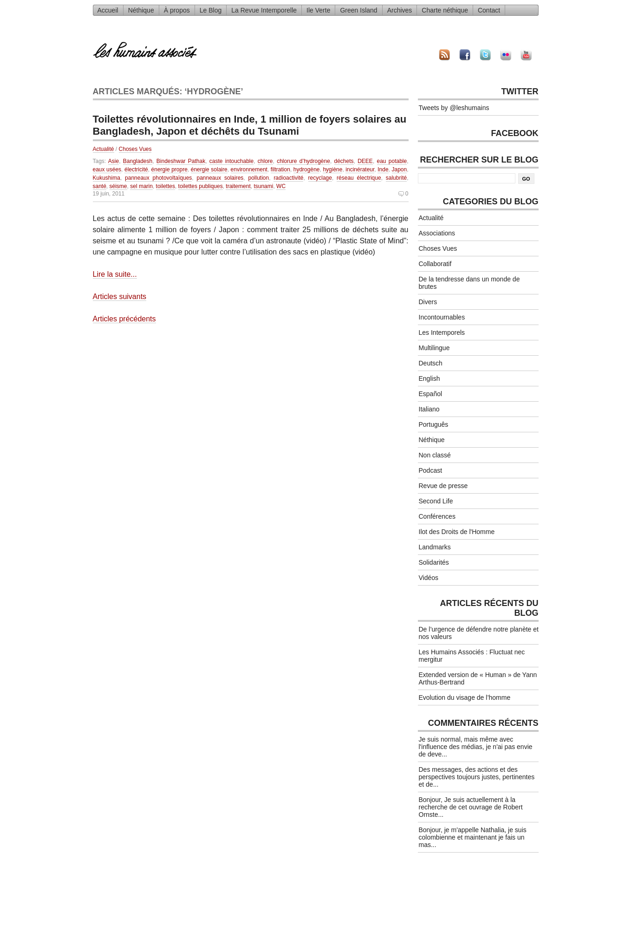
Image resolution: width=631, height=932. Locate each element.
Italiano (429, 409)
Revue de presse (443, 485)
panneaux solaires (219, 178)
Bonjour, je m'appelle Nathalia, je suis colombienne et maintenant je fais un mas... (473, 837)
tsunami (263, 186)
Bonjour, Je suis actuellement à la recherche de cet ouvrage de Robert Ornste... (471, 807)
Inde (382, 169)
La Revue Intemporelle (264, 10)
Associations (437, 233)
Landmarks (435, 547)
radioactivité (288, 178)
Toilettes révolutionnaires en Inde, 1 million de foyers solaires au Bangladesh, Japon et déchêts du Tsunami (250, 125)
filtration (280, 169)
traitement (238, 186)
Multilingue (434, 348)
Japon (399, 169)
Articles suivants (120, 296)
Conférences (437, 516)
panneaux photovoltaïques (158, 178)
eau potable (392, 161)
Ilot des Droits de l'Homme (457, 531)
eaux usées (107, 169)
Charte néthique (445, 10)
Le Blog (210, 10)
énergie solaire (209, 169)
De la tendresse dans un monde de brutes (469, 282)
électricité (136, 169)
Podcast (430, 470)
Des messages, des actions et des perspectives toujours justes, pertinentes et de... (477, 777)
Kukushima (106, 178)
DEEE (365, 161)
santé (99, 186)
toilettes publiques (200, 186)
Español (430, 394)
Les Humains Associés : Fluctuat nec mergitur (472, 655)
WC (281, 186)
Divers (428, 302)
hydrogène (306, 169)
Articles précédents (124, 319)
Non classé (435, 455)
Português (434, 424)
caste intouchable (231, 161)
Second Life (436, 501)
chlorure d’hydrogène (303, 161)
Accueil (108, 10)
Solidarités (434, 562)
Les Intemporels (442, 332)
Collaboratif (435, 263)
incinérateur (359, 169)
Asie (113, 161)
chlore (265, 161)
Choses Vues (135, 149)
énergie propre (169, 169)
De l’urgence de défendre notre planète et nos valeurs (479, 633)
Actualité (103, 149)
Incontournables (442, 317)
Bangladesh (137, 161)
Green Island (358, 10)
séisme (118, 186)
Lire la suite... (115, 274)
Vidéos (429, 577)
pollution (258, 178)
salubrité (396, 178)
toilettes (165, 186)
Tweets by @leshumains (454, 107)
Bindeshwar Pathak (180, 161)
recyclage (320, 178)
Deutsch (430, 363)
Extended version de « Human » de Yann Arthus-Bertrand (478, 678)
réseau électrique (359, 178)
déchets (344, 161)
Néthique (141, 10)
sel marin (141, 186)
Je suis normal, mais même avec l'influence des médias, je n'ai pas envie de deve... (476, 747)
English (429, 378)
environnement (249, 169)
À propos (177, 10)
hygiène (332, 169)
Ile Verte (318, 10)
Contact (489, 10)
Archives (399, 10)
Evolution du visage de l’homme (465, 697)
